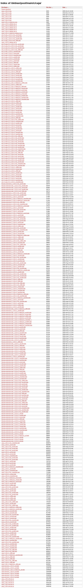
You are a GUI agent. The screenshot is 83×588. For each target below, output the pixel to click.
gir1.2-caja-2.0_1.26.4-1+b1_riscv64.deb (13, 158)
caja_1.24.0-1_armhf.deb (9, 468)
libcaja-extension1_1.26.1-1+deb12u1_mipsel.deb (16, 200)
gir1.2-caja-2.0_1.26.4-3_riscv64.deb (12, 77)
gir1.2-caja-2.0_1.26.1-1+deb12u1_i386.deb (14, 86)
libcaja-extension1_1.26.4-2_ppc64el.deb (13, 292)
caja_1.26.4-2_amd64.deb (9, 533)
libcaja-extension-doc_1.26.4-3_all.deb (12, 432)
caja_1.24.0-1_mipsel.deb (9, 474)
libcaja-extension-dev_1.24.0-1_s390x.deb (13, 422)
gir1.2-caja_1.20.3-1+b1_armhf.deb (11, 35)
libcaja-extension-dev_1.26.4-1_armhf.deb (13, 351)
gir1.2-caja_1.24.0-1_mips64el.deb (11, 55)
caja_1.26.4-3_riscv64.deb (9, 522)
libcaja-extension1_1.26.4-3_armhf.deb (13, 196)
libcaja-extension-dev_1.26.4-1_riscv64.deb (14, 343)
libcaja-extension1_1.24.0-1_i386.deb (12, 342)
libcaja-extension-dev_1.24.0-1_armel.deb (13, 417)
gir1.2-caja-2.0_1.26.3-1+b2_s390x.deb (13, 119)
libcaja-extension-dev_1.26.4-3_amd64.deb (14, 340)
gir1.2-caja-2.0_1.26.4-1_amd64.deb (12, 106)
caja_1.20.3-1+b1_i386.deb (9, 560)
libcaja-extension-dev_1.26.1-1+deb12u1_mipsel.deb (16, 323)
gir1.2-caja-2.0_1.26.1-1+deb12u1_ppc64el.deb (15, 97)
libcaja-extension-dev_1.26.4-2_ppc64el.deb (14, 375)
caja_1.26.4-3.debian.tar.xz (9, 29)
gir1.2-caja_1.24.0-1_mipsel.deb (11, 64)
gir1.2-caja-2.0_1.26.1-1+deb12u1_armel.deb (14, 93)
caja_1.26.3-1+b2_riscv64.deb (10, 514)
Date (63, 7)
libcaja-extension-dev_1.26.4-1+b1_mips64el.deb (15, 408)
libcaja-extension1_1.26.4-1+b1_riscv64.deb (14, 275)
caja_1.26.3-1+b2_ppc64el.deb (10, 536)
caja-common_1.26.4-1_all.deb (10, 575)
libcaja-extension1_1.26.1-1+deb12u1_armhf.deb (15, 213)
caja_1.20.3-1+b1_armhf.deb (10, 450)
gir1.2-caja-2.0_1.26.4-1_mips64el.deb (12, 116)
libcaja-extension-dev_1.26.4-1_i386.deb (13, 345)
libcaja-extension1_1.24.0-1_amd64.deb (13, 310)
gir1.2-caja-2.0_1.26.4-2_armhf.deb (11, 130)
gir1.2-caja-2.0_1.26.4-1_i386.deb (11, 101)
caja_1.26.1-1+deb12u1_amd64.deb (12, 538)
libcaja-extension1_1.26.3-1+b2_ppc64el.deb (14, 296)
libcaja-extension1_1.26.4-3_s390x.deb (13, 226)
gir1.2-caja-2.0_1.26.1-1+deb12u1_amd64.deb (15, 95)
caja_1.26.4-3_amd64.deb (9, 529)
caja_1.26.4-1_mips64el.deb (9, 470)
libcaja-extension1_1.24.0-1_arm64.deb (13, 307)
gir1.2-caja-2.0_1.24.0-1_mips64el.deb (12, 182)
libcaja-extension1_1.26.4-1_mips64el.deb (13, 224)
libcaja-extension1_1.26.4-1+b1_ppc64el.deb (14, 301)
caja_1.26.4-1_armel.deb (9, 452)
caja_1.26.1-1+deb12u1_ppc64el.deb (12, 555)
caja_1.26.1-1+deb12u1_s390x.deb (11, 507)
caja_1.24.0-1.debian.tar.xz (9, 24)
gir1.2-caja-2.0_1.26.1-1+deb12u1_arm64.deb (15, 92)
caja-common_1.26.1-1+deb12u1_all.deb (13, 569)
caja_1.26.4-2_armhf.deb (9, 465)
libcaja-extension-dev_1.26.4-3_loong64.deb (14, 332)
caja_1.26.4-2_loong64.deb (9, 511)
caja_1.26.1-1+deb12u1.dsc (9, 22)
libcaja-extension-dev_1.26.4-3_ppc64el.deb (14, 338)
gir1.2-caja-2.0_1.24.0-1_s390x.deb (12, 167)
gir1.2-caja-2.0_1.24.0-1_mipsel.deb (12, 169)
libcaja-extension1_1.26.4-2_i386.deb (12, 281)
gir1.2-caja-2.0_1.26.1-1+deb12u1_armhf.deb (14, 90)
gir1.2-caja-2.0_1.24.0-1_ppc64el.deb (12, 180)
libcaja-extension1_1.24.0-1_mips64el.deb (13, 288)
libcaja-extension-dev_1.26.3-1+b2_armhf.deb (14, 384)
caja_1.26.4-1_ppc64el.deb (9, 540)
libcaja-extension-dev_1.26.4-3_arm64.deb (14, 327)
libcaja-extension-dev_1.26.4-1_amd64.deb (14, 353)
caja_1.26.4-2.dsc (7, 11)
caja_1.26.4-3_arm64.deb (9, 483)
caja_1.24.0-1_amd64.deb (9, 534)
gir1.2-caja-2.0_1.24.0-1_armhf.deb (11, 178)
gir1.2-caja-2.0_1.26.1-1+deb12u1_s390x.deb (14, 82)
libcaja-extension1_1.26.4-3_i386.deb (12, 250)
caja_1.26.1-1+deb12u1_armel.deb (11, 477)
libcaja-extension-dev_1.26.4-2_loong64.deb (14, 378)
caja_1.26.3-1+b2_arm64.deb (10, 487)
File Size (48, 7)
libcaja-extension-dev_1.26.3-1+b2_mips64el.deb (15, 391)
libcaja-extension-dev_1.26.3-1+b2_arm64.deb (15, 386)
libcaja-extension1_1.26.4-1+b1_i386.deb (13, 285)
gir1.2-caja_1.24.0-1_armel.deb (10, 53)
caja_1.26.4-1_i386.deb (8, 553)
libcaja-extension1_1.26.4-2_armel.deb (12, 211)
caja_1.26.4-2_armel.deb (9, 454)
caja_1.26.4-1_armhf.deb (9, 461)
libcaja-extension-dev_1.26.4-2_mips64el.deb (14, 376)
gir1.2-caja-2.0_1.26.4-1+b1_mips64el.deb (13, 163)
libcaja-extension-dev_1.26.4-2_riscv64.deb (14, 364)
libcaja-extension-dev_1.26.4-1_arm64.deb (14, 354)
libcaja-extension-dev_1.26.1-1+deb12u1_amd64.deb (17, 321)
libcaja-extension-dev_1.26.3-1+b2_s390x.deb (15, 380)
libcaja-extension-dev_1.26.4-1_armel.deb (13, 347)
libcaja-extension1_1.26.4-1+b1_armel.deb (14, 218)
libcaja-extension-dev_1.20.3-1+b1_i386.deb (14, 191)
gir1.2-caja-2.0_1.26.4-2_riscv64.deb (12, 128)
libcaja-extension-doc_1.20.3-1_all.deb (12, 413)
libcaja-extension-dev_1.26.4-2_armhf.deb (13, 371)
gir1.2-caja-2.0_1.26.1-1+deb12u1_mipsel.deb (15, 88)
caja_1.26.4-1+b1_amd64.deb (10, 525)
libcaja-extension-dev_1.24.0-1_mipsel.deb (14, 426)
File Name (5, 7)
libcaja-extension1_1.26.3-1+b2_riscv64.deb (14, 268)
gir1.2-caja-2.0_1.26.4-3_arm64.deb (12, 75)
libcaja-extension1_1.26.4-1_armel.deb (12, 207)
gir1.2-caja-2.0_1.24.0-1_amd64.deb (12, 172)
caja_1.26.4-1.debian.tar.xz (9, 31)
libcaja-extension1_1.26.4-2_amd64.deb (13, 272)
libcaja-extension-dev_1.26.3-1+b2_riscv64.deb (15, 382)
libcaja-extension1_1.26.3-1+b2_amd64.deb (14, 274)
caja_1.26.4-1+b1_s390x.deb (10, 505)
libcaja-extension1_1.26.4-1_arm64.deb (13, 248)
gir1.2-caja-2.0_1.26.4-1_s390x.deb (12, 84)
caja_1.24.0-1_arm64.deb (9, 503)
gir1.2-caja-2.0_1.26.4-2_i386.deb (11, 117)
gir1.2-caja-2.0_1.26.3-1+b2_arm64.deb (13, 138)
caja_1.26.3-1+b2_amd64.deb (10, 523)
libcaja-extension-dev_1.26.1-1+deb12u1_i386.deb (16, 308)
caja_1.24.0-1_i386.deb (8, 562)
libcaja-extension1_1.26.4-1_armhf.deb (13, 215)
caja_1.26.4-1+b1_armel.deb (10, 446)
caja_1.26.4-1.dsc (7, 14)
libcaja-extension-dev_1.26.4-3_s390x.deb (13, 334)
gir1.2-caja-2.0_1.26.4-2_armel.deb (11, 125)
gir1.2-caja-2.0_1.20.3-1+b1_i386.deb (12, 49)
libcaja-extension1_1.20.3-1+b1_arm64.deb (14, 193)
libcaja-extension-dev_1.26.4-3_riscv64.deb (14, 336)
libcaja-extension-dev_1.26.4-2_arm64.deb (14, 365)
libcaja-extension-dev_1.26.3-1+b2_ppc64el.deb (15, 395)
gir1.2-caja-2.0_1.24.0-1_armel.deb (11, 174)
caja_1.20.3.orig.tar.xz (8, 579)
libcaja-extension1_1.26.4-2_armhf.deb (13, 222)
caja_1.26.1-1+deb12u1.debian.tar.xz (12, 33)
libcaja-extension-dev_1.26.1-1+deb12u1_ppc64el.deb (17, 325)
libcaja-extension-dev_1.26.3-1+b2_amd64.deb (15, 389)
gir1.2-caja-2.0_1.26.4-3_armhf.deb (11, 70)
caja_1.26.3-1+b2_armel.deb (10, 448)
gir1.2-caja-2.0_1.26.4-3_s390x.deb (12, 68)
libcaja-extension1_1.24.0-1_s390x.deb (13, 305)
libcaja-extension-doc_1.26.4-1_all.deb (12, 437)
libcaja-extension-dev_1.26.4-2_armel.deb (13, 362)
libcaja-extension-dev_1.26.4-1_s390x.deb (13, 349)
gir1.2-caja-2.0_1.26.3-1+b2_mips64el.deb (13, 149)
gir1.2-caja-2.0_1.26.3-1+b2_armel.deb (13, 139)
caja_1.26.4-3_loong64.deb (9, 512)
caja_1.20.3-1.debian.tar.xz (9, 42)
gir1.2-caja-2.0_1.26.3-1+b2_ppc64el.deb (13, 145)
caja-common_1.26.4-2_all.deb (10, 577)
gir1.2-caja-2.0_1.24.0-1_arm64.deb (12, 176)
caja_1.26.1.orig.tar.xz (8, 582)
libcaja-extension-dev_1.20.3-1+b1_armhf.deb (14, 187)
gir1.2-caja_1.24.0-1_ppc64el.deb (11, 51)
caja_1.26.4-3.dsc (7, 20)
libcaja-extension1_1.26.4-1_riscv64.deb (13, 259)
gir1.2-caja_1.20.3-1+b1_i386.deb (11, 40)
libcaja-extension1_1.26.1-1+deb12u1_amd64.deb (16, 270)
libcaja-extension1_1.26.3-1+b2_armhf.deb (14, 220)
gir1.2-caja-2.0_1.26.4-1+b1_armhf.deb (13, 156)
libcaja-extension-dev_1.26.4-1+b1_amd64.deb (15, 411)
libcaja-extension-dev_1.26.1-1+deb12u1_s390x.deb (16, 316)
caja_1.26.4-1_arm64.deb (9, 490)
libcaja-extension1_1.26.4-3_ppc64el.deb (13, 261)
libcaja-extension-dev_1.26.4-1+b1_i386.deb (14, 400)
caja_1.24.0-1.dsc (7, 18)
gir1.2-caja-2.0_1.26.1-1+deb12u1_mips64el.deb (15, 99)
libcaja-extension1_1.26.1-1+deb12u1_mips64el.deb (16, 198)
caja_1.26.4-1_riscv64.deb (9, 518)
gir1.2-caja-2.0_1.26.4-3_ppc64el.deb (12, 81)
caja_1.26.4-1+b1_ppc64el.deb (10, 542)
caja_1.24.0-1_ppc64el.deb (9, 547)
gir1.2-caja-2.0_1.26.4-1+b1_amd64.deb (13, 160)
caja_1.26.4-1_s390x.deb (9, 496)
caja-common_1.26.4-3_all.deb (10, 571)
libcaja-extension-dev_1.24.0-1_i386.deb (13, 419)
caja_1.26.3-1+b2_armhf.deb (10, 457)
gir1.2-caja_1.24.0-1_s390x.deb (10, 66)
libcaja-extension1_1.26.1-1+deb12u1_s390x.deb (15, 235)
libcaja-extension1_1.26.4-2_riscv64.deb (13, 255)
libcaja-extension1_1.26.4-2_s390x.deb (13, 237)
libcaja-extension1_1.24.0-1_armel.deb (12, 299)
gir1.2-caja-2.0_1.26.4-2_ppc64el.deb (12, 134)
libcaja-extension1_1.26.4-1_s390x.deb (13, 239)
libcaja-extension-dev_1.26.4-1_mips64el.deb (14, 358)
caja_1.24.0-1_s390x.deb (9, 485)
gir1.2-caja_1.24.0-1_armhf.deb (10, 60)
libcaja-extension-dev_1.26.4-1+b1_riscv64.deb (15, 397)
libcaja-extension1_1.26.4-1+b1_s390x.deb (14, 244)
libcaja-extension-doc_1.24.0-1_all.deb (12, 441)
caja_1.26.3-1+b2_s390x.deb (10, 501)
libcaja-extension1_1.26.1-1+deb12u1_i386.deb (15, 294)
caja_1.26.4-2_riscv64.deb (9, 516)
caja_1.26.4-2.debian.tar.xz (9, 25)
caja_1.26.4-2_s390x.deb (9, 498)
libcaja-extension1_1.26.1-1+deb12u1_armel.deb (15, 206)
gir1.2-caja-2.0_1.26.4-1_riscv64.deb (12, 110)
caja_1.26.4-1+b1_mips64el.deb (11, 472)
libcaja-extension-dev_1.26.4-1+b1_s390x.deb (15, 402)
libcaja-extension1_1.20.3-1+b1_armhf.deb (14, 183)
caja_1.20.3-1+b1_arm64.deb (10, 494)
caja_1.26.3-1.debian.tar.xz (9, 27)
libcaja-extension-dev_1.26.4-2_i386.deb (13, 369)
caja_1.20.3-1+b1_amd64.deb (10, 531)
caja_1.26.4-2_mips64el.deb (9, 476)
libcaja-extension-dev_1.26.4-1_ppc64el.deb (14, 360)
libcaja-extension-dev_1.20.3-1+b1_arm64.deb (15, 185)
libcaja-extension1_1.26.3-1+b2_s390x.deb (14, 240)
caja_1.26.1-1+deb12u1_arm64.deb (12, 509)
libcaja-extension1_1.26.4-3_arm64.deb (13, 231)
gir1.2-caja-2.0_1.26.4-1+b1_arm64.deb (13, 161)
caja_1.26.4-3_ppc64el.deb (9, 545)
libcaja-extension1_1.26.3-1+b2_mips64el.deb (15, 204)
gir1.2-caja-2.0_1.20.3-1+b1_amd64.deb (13, 48)
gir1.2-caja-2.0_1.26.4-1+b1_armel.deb (13, 154)
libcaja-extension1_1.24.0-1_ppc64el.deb (13, 356)
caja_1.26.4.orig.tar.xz (8, 586)
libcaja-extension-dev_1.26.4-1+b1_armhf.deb (14, 398)
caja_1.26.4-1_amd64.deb (9, 527)
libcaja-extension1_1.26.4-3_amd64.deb (13, 246)
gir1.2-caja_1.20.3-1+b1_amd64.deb (12, 38)
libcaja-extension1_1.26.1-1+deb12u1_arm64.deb (16, 253)
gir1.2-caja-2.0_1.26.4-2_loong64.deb (12, 132)
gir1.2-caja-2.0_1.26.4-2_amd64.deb (12, 123)
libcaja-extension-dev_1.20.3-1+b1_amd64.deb (15, 189)
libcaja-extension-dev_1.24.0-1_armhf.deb (13, 421)
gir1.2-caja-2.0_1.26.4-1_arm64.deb (12, 112)
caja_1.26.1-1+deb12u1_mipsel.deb (12, 479)
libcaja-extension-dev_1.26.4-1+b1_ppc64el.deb (15, 410)
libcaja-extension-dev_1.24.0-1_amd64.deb (14, 415)
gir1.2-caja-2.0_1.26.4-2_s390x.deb (12, 103)
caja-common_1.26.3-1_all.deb (10, 573)
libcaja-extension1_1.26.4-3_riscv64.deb (13, 233)
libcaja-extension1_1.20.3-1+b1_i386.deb (13, 202)
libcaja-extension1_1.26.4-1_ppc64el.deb (13, 290)
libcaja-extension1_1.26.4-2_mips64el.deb (13, 217)
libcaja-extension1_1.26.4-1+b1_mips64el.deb (15, 229)
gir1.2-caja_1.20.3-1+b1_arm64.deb (12, 36)
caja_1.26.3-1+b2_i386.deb (9, 549)
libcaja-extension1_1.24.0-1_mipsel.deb (13, 286)
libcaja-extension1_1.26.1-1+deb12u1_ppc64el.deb (16, 297)
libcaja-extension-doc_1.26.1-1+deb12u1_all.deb (15, 435)
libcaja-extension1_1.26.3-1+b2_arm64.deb (14, 257)
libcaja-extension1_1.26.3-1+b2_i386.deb (13, 283)
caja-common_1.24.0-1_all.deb (10, 568)
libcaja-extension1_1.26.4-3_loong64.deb (13, 242)
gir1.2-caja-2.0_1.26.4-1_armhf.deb (11, 108)
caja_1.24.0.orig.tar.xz (8, 580)
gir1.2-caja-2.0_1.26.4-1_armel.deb (11, 104)
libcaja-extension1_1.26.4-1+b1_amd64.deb (14, 277)
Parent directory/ (6, 9)
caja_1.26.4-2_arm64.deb (9, 489)
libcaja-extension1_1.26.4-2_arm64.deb (13, 251)
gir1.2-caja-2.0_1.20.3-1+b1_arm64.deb (13, 44)
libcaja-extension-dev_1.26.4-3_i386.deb (13, 330)
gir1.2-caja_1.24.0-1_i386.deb (10, 62)
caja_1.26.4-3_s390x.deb (9, 500)
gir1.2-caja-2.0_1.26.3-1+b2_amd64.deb (13, 147)
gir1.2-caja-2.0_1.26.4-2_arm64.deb (12, 127)
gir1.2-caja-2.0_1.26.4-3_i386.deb (11, 71)
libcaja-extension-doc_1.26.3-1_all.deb (12, 433)
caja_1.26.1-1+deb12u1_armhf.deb (11, 481)
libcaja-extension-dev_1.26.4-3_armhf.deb (13, 329)
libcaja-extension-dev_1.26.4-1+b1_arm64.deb (15, 404)
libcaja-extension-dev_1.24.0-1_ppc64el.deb (14, 428)
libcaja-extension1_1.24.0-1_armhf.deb (13, 303)
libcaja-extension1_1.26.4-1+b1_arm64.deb (14, 263)
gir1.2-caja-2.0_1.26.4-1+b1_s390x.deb (13, 150)
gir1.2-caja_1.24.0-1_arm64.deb (11, 59)
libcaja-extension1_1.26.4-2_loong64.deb (13, 264)
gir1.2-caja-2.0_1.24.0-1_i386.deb (11, 171)
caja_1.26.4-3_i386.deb (8, 557)
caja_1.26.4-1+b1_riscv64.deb (10, 520)
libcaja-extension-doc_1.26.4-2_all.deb (12, 439)
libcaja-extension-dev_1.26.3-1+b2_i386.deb (14, 393)
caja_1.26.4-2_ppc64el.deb (9, 544)
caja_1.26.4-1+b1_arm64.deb (10, 492)
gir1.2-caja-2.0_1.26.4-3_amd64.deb (12, 73)
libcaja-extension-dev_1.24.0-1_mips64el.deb (14, 430)
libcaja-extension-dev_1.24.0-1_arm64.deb (14, 424)
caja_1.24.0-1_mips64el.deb (9, 455)
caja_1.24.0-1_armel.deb (9, 444)
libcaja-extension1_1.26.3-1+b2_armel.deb (14, 209)
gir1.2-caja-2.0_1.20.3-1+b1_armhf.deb (13, 46)
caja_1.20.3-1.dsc (7, 13)
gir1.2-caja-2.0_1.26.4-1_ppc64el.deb (12, 114)
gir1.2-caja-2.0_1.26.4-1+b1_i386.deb (12, 152)
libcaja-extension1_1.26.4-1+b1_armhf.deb (14, 228)
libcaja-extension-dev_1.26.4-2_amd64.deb (14, 373)
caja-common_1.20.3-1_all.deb (10, 566)
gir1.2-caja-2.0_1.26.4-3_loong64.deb (12, 79)
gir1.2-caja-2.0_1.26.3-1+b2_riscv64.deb (13, 143)
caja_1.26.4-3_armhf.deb (9, 463)
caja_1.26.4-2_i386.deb (8, 558)
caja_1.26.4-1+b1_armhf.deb (10, 459)
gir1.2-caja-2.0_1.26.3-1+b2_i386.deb (12, 136)
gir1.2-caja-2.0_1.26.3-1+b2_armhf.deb (13, 141)
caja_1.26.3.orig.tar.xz (8, 584)
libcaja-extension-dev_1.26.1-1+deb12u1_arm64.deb (16, 312)
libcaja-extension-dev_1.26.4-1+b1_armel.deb (14, 406)
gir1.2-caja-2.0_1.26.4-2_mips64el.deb (12, 121)
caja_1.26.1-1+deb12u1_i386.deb (11, 564)
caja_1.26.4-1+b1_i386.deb (9, 551)
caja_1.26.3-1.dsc (7, 16)
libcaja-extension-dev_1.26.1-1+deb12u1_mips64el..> (17, 319)
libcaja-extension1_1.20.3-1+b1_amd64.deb (14, 195)
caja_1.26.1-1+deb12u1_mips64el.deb (12, 466)
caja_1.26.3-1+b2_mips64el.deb (11, 443)
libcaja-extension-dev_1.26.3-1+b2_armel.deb (14, 387)
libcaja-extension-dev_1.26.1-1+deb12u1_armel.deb (16, 314)
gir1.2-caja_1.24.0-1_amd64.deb (11, 57)
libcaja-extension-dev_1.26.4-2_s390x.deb (13, 367)
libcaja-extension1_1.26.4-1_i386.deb (12, 279)
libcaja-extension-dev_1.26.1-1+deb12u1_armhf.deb (16, 318)
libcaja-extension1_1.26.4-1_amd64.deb (13, 266)
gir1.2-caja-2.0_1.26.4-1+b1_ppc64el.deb (13, 165)
